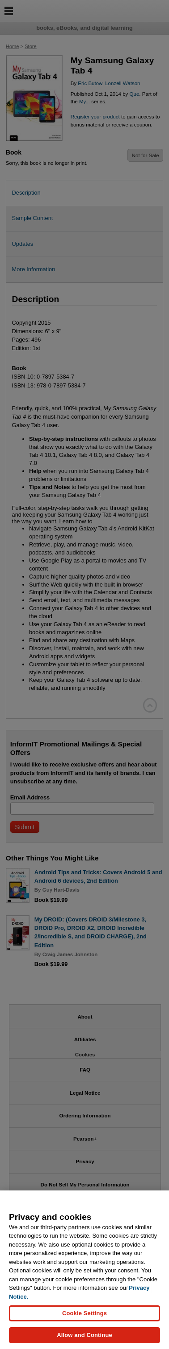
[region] (84, 1269)
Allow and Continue (84, 1335)
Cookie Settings (84, 1313)
